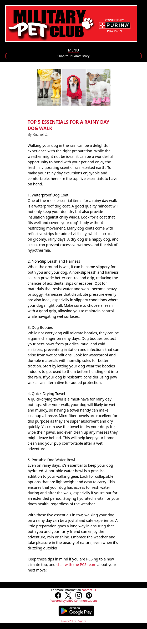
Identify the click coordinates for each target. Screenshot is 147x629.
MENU (73, 50)
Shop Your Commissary (74, 56)
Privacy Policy (68, 621)
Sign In (82, 621)
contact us (89, 590)
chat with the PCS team (77, 564)
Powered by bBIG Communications (73, 600)
